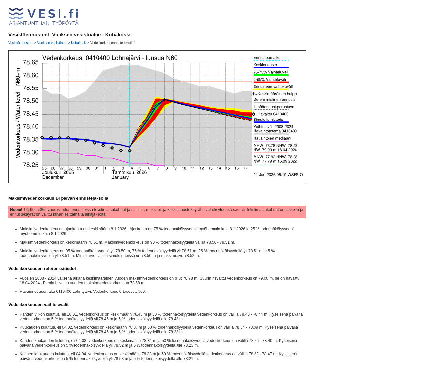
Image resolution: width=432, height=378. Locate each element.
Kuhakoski (78, 43)
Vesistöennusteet (20, 43)
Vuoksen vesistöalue (52, 43)
